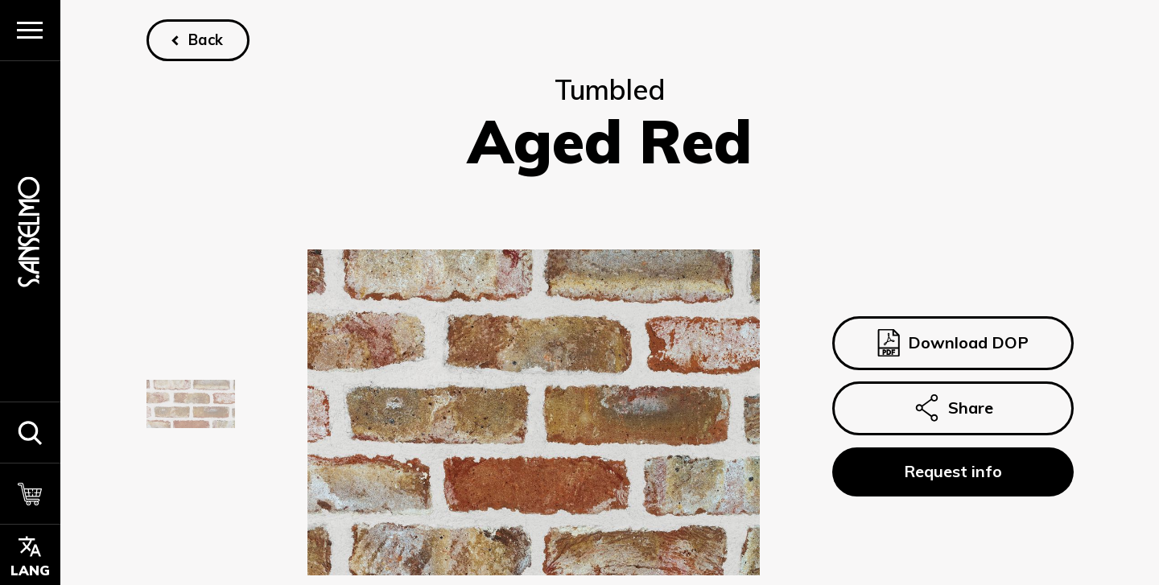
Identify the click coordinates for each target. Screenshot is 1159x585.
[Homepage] (30, 231)
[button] (30, 432)
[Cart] (30, 493)
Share (952, 408)
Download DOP (952, 342)
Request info (952, 471)
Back (205, 40)
